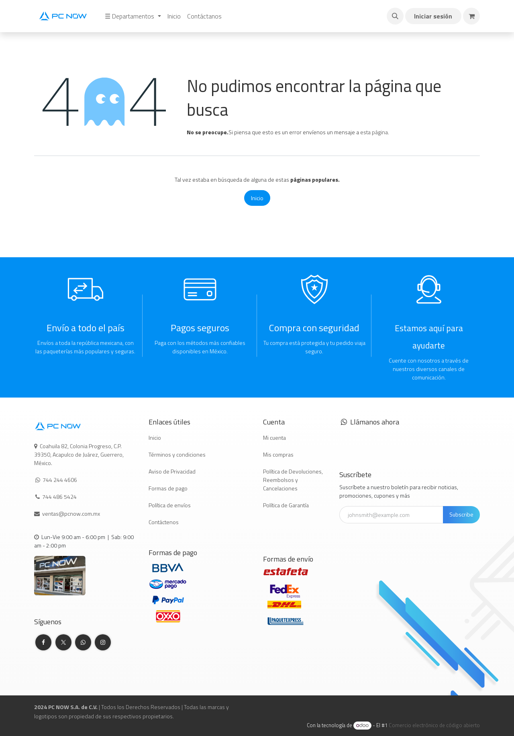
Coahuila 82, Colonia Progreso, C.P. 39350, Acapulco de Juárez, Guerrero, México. (79, 454)
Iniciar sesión (433, 16)
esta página (374, 132)
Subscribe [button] (461, 514)
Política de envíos (170, 505)
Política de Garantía (286, 505)
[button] (395, 16)
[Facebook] (43, 642)
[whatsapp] (83, 642)
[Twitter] (63, 642)
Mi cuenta (274, 437)
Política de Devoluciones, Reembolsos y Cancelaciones (293, 479)
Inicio (257, 198)
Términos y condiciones (177, 454)
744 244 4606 (60, 480)
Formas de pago (168, 488)
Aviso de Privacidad (172, 471)
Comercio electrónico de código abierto (434, 725)
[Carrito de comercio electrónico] (471, 16)
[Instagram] (103, 642)
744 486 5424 (60, 496)
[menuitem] (133, 16)
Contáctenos (164, 522)
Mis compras (278, 454)
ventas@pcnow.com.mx (71, 513)
